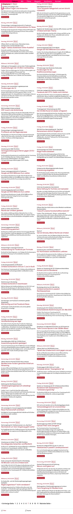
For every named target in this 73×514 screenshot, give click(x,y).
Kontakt (58, 1)
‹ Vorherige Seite (7, 503)
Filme (29, 1)
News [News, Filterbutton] (15, 4)
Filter (3, 510)
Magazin (37, 1)
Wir (22, 1)
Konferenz (48, 1)
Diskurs (15, 1)
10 (35, 503)
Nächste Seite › (45, 503)
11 (38, 503)
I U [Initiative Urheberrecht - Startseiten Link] (2, 6)
